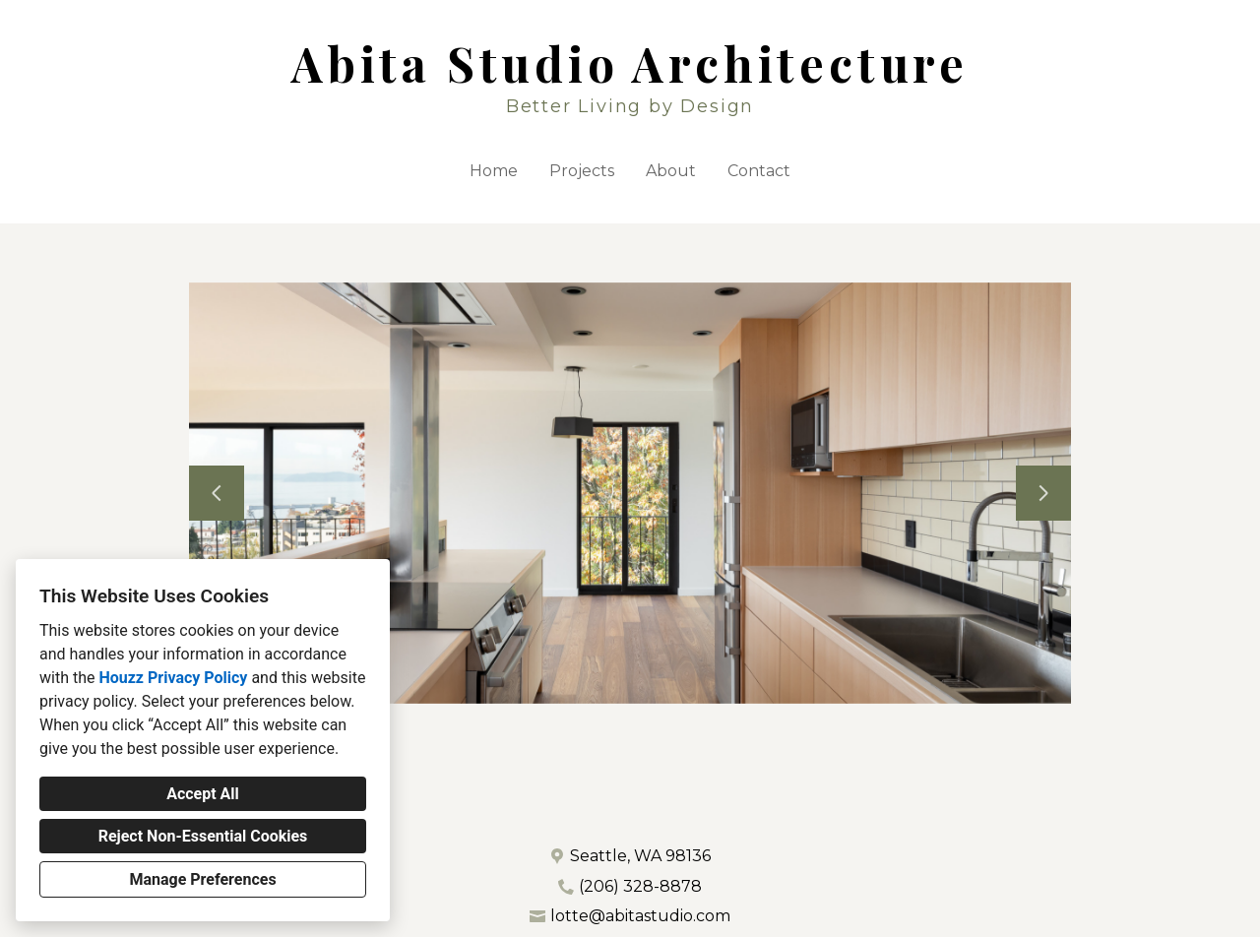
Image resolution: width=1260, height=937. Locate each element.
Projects (581, 170)
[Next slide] (1043, 493)
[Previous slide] (216, 493)
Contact (758, 170)
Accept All (202, 793)
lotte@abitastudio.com (640, 915)
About (671, 170)
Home (494, 170)
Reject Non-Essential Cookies (203, 836)
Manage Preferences (202, 879)
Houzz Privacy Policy (172, 677)
